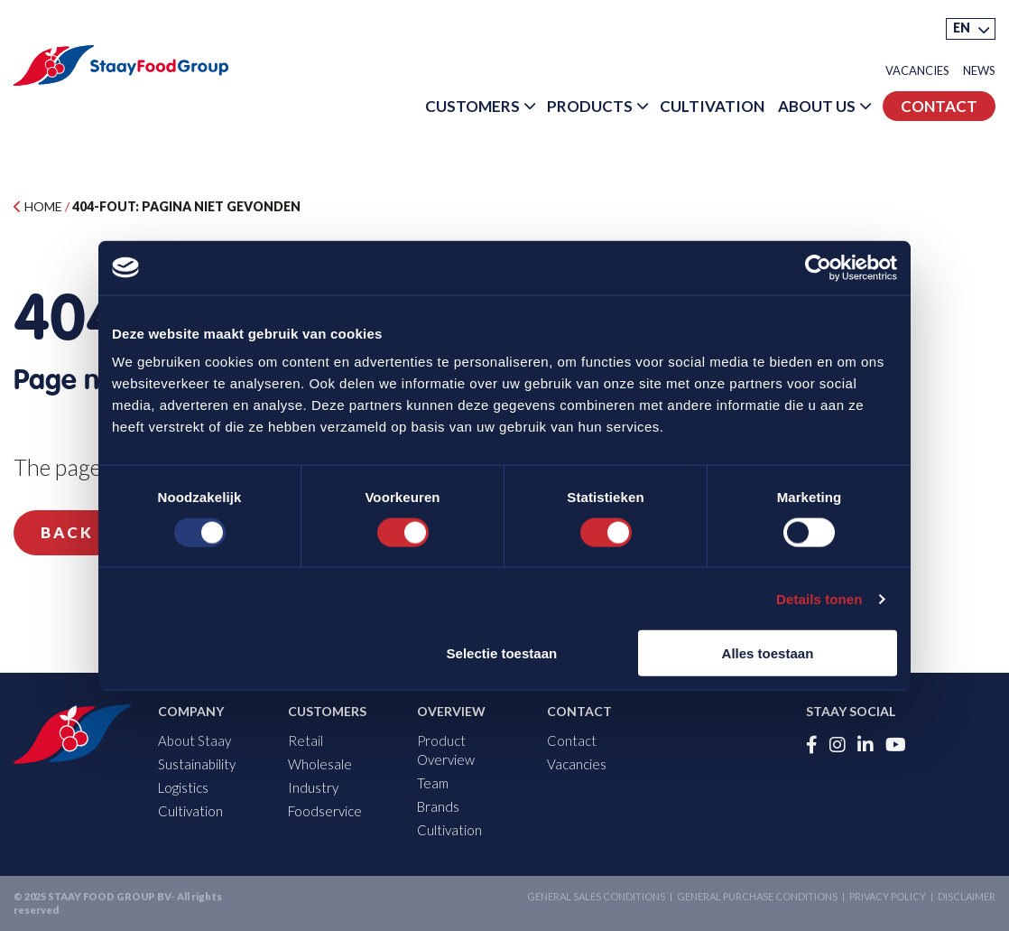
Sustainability (197, 764)
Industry (313, 787)
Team (433, 783)
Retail (305, 740)
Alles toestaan (768, 653)
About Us (817, 106)
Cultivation (712, 106)
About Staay (194, 740)
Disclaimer (966, 896)
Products (590, 106)
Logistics (183, 787)
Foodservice (325, 811)
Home (38, 206)
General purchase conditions (757, 896)
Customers (472, 106)
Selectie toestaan (502, 653)
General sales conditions (596, 896)
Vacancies (917, 71)
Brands (438, 806)
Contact (939, 106)
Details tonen (819, 598)
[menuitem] (970, 29)
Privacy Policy (887, 896)
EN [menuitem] (961, 27)
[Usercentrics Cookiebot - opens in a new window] (818, 267)
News (979, 71)
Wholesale (320, 764)
